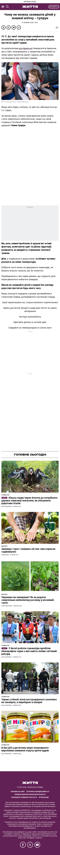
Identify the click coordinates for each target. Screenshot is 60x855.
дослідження (25, 48)
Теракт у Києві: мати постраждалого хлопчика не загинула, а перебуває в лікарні (29, 701)
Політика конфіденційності (37, 791)
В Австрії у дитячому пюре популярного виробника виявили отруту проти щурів (25, 749)
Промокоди (44, 797)
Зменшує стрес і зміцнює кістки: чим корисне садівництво (28, 550)
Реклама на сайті (18, 791)
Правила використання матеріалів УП (30, 794)
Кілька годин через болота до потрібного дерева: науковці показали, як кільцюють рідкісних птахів (29, 500)
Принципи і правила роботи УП (24, 797)
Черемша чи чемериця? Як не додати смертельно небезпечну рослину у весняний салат (27, 600)
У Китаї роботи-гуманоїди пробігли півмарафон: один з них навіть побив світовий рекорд (29, 651)
